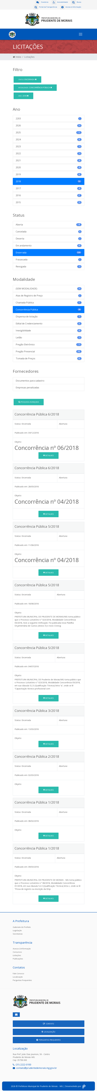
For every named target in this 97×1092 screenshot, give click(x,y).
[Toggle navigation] (80, 33)
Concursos (17, 951)
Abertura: (63, 423)
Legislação (17, 929)
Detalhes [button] (48, 454)
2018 (23, 95)
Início (17, 56)
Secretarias (18, 933)
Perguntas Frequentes (22, 979)
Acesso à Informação (22, 948)
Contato (48, 1023)
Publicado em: (21, 432)
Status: (18, 423)
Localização (18, 976)
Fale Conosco (18, 973)
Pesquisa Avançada (28, 401)
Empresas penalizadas (27, 386)
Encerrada (27, 78)
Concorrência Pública (35, 87)
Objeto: (18, 441)
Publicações (18, 958)
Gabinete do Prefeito (22, 926)
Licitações (17, 954)
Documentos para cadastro (30, 380)
